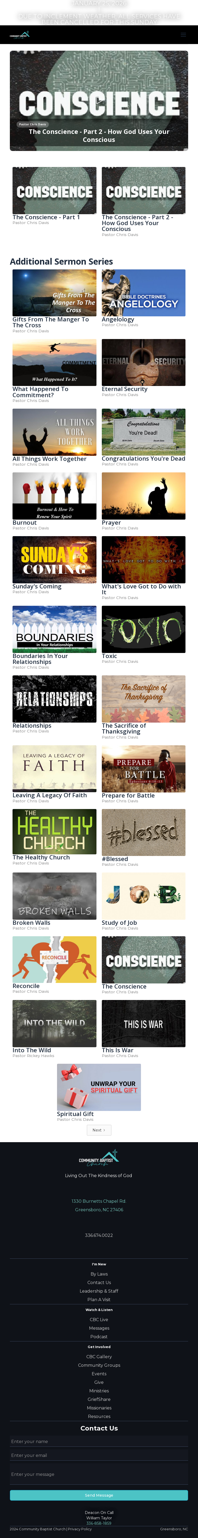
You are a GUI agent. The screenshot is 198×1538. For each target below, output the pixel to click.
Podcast (99, 1336)
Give (99, 1382)
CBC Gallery (99, 1356)
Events (99, 1373)
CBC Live (99, 1319)
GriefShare (99, 1399)
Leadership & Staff (99, 1291)
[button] (183, 35)
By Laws (99, 1274)
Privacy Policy (80, 1529)
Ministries (99, 1390)
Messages (99, 1328)
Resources (99, 1416)
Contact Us (99, 1282)
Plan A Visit (99, 1299)
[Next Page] (99, 1130)
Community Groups (99, 1365)
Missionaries (99, 1408)
